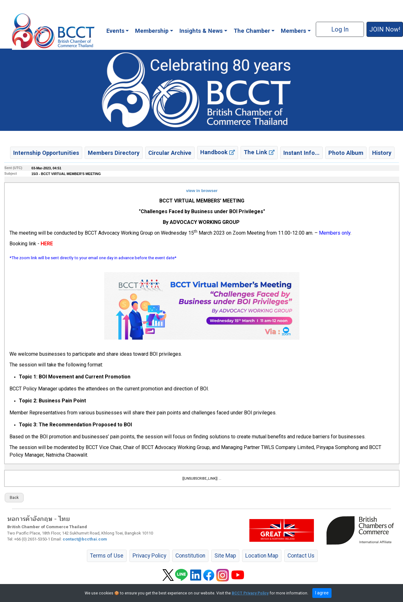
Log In (340, 29)
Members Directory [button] (113, 152)
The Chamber (252, 30)
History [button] (381, 152)
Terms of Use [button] (106, 555)
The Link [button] (259, 152)
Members (293, 30)
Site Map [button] (225, 555)
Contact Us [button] (301, 555)
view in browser (202, 190)
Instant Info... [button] (301, 152)
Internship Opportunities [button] (46, 152)
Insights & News (201, 30)
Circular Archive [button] (169, 152)
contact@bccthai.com (85, 539)
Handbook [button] (217, 152)
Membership (151, 30)
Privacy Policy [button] (149, 555)
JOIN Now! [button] (384, 29)
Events (115, 30)
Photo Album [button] (345, 152)
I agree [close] (322, 592)
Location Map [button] (261, 555)
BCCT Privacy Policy (250, 593)
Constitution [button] (190, 555)
